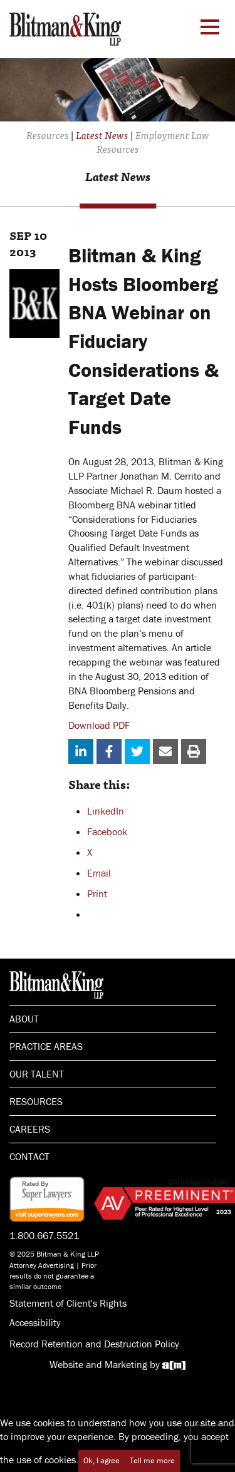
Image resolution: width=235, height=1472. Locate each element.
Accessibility (35, 1322)
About (24, 1018)
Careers (29, 1129)
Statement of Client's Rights (68, 1303)
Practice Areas (46, 1046)
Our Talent (36, 1074)
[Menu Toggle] (210, 27)
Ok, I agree (101, 1460)
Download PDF (99, 725)
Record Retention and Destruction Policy (94, 1343)
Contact (29, 1156)
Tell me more (152, 1460)
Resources (36, 1101)
